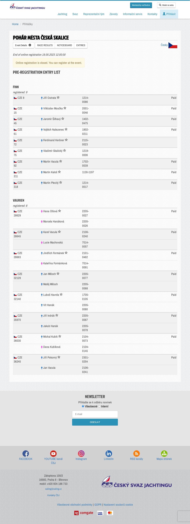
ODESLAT (95, 422)
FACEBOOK (25, 455)
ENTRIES (80, 45)
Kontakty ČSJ (53, 495)
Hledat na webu (166, 5)
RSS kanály (136, 455)
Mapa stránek (164, 455)
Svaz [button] (75, 14)
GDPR (97, 505)
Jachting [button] (62, 14)
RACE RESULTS (45, 45)
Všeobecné (89, 406)
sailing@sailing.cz (53, 488)
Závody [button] (114, 14)
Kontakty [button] (152, 14)
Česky (169, 45)
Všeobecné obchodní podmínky (74, 505)
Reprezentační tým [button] (93, 14)
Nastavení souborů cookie (118, 505)
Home (15, 24)
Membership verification (141, 5)
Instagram (81, 455)
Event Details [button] (23, 45)
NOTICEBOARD (64, 45)
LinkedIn (109, 455)
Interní (103, 406)
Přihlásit (169, 14)
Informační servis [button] (132, 14)
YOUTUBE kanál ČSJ (53, 457)
